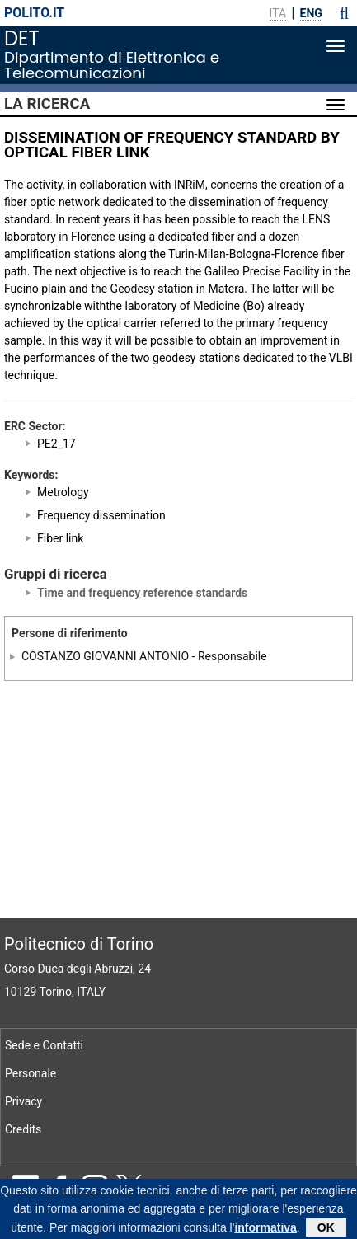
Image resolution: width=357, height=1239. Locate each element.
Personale (30, 1073)
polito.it (34, 13)
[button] (344, 13)
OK (326, 1229)
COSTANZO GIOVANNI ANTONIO (105, 656)
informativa (265, 1229)
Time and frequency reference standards (142, 592)
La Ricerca (47, 104)
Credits (23, 1129)
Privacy (23, 1101)
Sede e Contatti (44, 1045)
